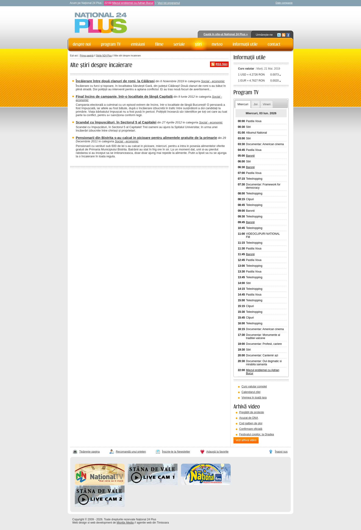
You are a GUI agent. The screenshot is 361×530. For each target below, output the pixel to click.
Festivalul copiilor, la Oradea (256, 434)
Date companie (284, 2)
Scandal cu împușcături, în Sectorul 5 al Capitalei (116, 122)
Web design (79, 522)
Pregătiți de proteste (251, 412)
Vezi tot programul (168, 3)
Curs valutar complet (254, 386)
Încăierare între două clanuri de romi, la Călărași (115, 81)
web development (101, 522)
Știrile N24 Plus (104, 55)
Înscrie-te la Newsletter (176, 451)
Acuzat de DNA (248, 417)
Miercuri (242, 104)
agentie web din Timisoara (153, 522)
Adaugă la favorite (217, 451)
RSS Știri (221, 64)
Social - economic (213, 81)
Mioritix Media (125, 522)
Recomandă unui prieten (131, 451)
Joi (255, 104)
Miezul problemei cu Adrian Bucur (132, 3)
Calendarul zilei (251, 392)
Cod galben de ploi (250, 423)
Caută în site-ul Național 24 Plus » (226, 34)
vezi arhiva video (246, 440)
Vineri (266, 104)
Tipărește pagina (89, 451)
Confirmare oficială (250, 428)
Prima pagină (86, 55)
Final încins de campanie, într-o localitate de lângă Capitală (124, 96)
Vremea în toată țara (254, 397)
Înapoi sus (281, 451)
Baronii (250, 155)
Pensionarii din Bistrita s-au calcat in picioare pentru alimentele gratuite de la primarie (146, 138)
